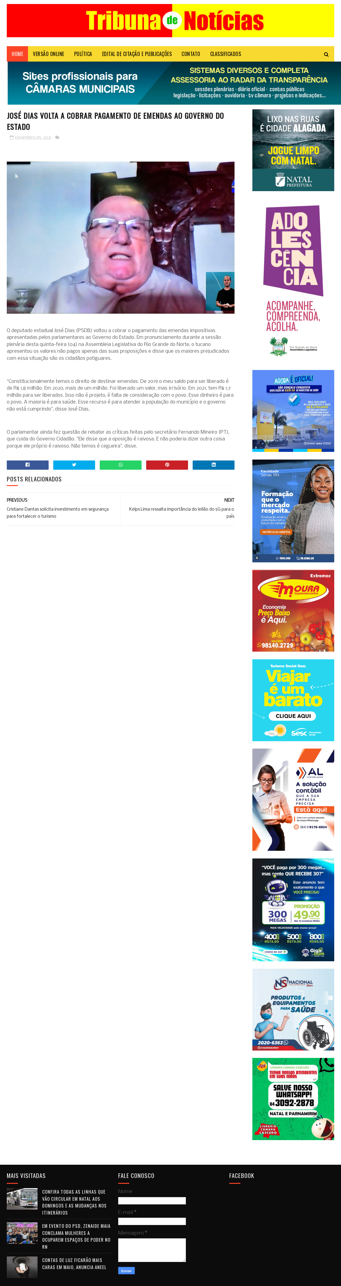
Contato (191, 54)
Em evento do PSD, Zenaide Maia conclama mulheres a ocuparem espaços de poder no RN (76, 1236)
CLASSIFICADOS (225, 54)
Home (17, 54)
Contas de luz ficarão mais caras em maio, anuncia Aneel (74, 1263)
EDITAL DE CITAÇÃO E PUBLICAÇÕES (137, 54)
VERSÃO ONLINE (48, 54)
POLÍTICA (83, 54)
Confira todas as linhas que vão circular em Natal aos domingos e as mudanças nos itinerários (74, 1202)
